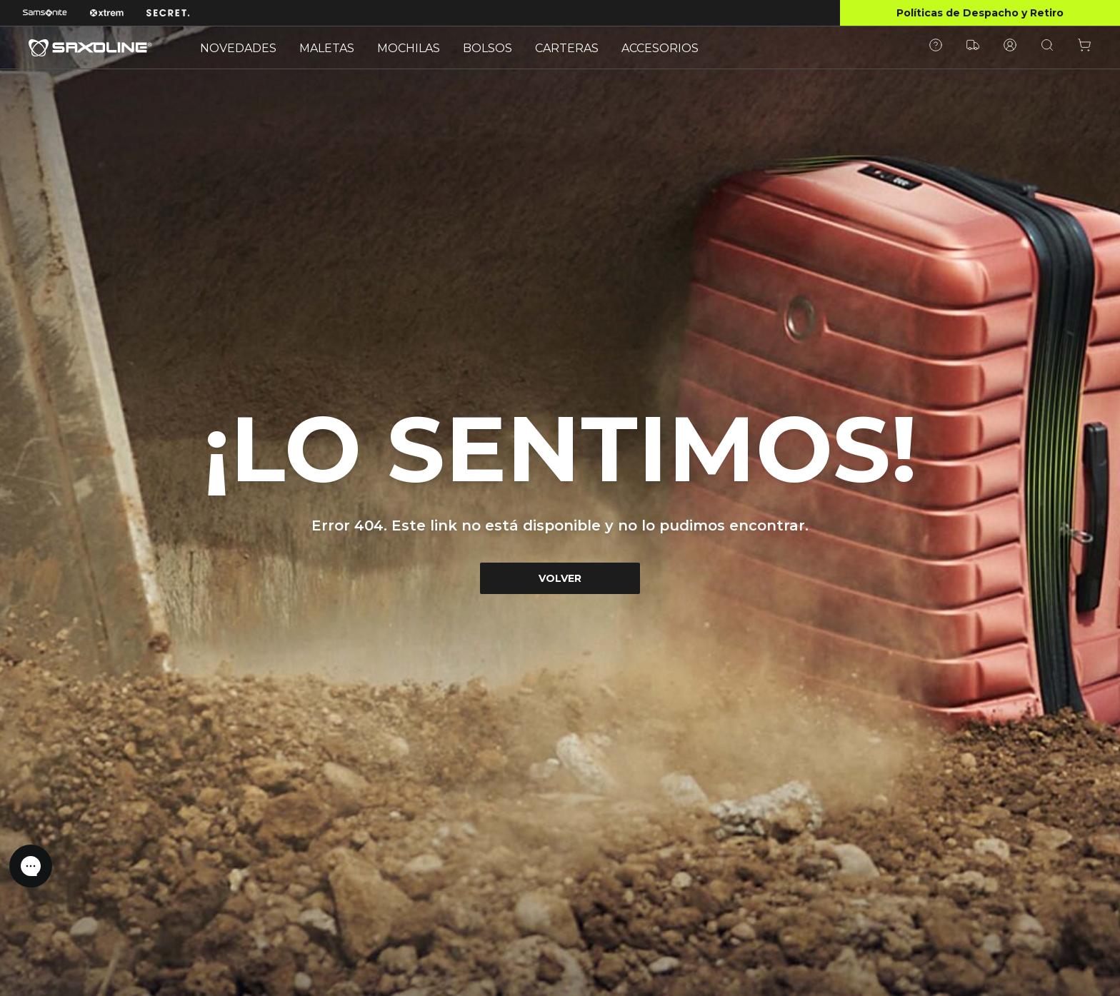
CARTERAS (567, 48)
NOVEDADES (238, 48)
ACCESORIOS (660, 48)
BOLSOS (487, 48)
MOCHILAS (408, 48)
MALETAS (326, 48)
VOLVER (560, 578)
